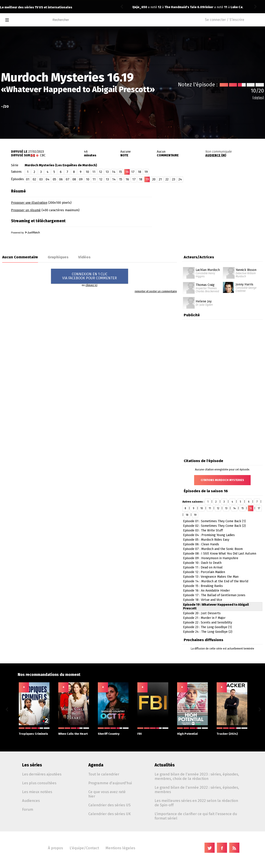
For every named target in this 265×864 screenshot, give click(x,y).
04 (47, 179)
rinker (138, 7)
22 (166, 179)
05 (54, 179)
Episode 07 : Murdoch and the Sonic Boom (213, 549)
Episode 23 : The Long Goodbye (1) (207, 627)
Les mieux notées (37, 792)
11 (93, 172)
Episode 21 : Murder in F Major (204, 618)
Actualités (165, 765)
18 (139, 172)
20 (153, 179)
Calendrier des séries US (109, 805)
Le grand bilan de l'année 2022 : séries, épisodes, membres (197, 789)
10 (87, 172)
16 (127, 179)
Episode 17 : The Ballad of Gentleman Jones (214, 595)
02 (34, 179)
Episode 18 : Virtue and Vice (202, 600)
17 (132, 172)
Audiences (31, 800)
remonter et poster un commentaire (156, 291)
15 (120, 172)
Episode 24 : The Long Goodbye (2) (207, 632)
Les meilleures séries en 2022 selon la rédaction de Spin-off (196, 802)
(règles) (258, 98)
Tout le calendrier (103, 774)
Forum (27, 809)
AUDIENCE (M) (215, 155)
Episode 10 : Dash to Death (202, 563)
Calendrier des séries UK (109, 814)
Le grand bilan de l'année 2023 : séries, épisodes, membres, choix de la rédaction (197, 776)
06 (61, 179)
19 (146, 172)
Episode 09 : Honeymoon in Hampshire (210, 558)
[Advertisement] (213, 214)
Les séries (32, 765)
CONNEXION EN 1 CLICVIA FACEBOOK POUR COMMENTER (89, 276)
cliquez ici (91, 285)
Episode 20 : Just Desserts (202, 613)
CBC (42, 155)
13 (107, 172)
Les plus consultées (39, 783)
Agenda (95, 765)
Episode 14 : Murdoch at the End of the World (215, 581)
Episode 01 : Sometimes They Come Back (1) (214, 521)
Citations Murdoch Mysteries (222, 480)
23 (173, 179)
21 (160, 179)
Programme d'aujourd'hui (110, 783)
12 (100, 172)
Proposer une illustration (29, 203)
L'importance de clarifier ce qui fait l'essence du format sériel (196, 816)
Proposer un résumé (26, 210)
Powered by (25, 232)
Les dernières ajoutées (41, 774)
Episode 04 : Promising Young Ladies (209, 535)
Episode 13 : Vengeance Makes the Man (210, 577)
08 (74, 179)
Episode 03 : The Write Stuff (203, 530)
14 (113, 172)
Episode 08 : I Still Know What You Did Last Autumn (219, 553)
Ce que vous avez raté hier (107, 794)
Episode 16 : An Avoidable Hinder (206, 590)
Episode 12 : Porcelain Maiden (204, 572)
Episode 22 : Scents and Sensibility (207, 622)
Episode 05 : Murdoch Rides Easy (206, 540)
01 (27, 179)
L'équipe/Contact (84, 848)
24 (180, 179)
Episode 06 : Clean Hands (201, 544)
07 (67, 179)
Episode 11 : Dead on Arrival (203, 567)
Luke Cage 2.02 (171, 7)
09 (81, 179)
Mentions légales (120, 848)
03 (41, 179)
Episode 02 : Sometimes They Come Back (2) (214, 526)
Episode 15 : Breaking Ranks (203, 586)
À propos (55, 848)
